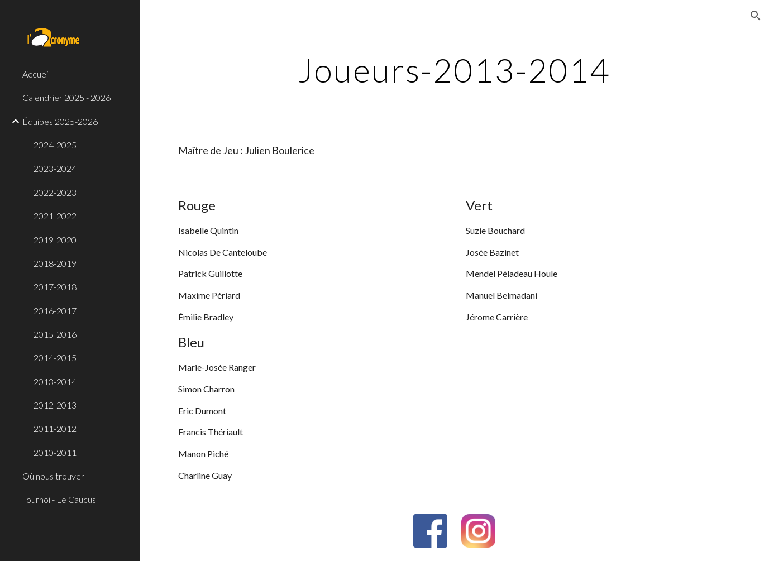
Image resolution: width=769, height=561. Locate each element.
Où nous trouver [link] (53, 476)
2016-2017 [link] (55, 310)
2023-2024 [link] (55, 168)
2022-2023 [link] (55, 192)
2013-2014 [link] (55, 381)
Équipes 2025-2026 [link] (60, 121)
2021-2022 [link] (55, 215)
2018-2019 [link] (55, 263)
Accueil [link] (36, 74)
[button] (755, 15)
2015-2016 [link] (55, 334)
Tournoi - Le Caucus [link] (59, 499)
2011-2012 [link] (55, 428)
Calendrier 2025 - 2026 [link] (66, 97)
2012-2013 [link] (55, 405)
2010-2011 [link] (55, 452)
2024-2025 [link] (55, 145)
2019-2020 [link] (55, 239)
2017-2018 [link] (55, 286)
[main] (454, 70)
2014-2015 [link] (55, 357)
